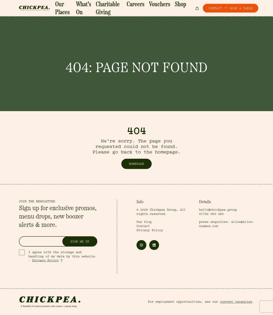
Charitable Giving (118, 9)
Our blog (144, 222)
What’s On (94, 9)
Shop (170, 9)
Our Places (74, 9)
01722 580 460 (211, 214)
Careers (140, 9)
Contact (143, 226)
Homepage (136, 164)
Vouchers (156, 9)
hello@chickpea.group (218, 209)
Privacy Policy (45, 260)
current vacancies (236, 301)
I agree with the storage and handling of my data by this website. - (62, 256)
